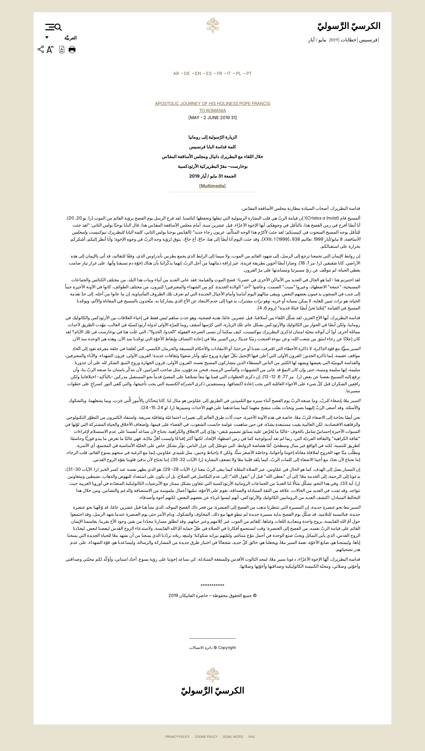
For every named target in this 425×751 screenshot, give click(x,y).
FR (219, 73)
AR (176, 73)
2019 (333, 40)
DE (187, 73)
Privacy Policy (177, 737)
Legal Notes (233, 737)
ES (209, 73)
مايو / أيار (317, 40)
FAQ (252, 737)
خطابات (348, 40)
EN (198, 73)
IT (229, 73)
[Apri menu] (49, 27)
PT (249, 73)
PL (238, 73)
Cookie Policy (206, 737)
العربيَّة (64, 40)
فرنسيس (368, 40)
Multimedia (212, 185)
